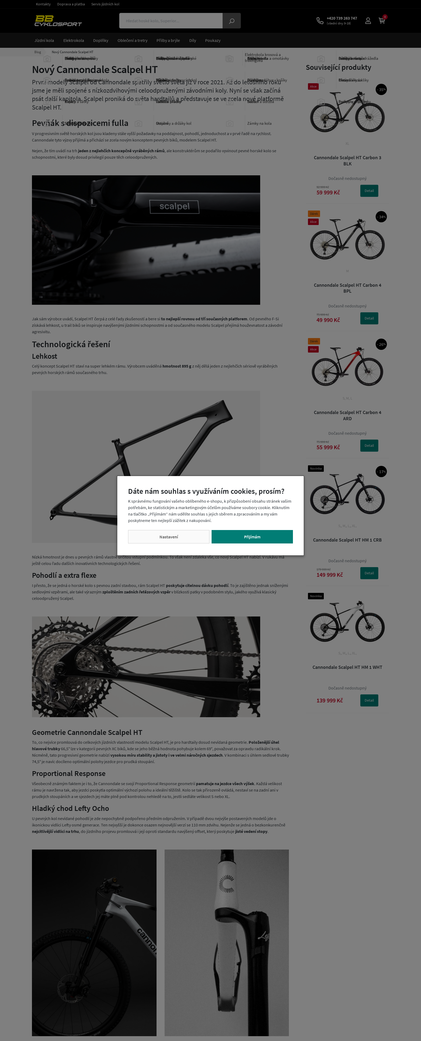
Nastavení (168, 536)
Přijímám (252, 536)
